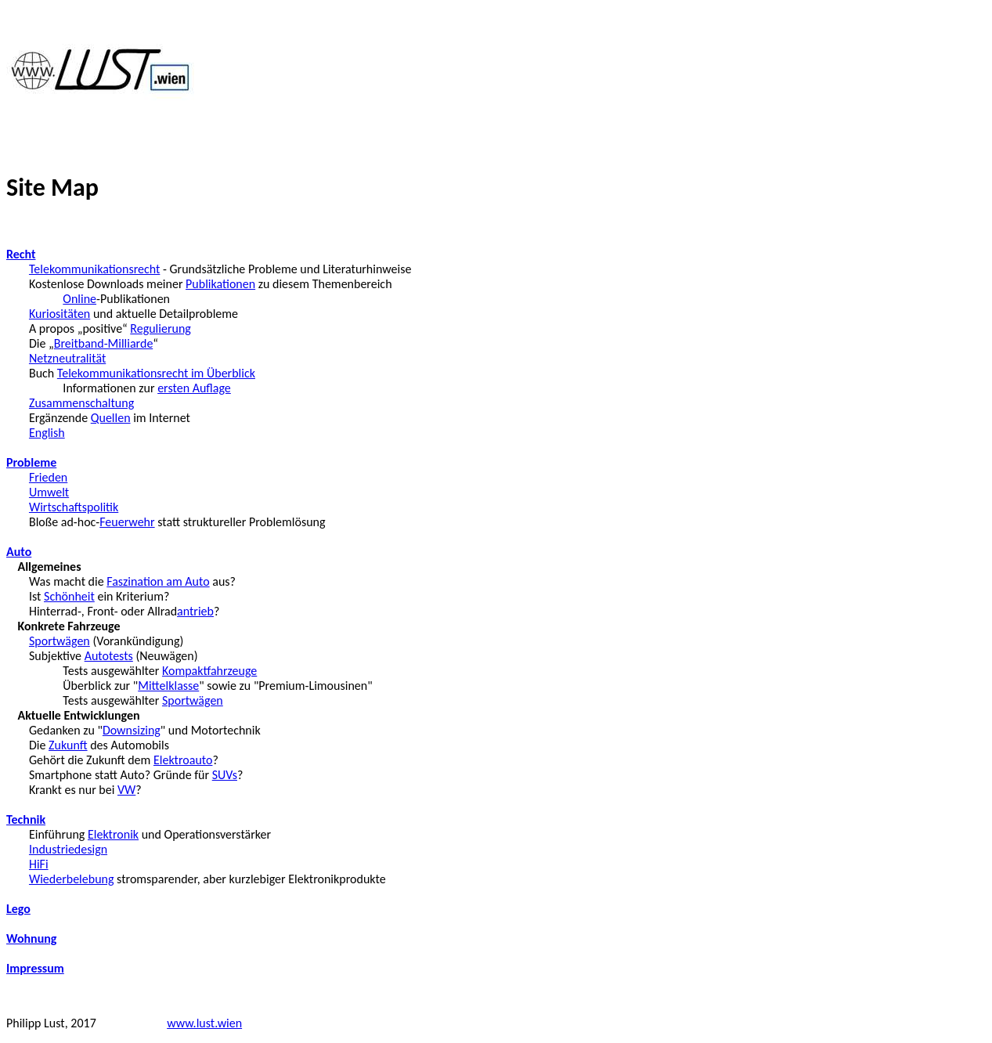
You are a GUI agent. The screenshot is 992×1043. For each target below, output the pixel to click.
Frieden (48, 477)
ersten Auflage (194, 388)
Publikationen (220, 283)
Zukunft (68, 745)
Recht (21, 254)
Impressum (35, 968)
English (47, 432)
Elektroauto (182, 759)
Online (79, 298)
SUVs (224, 774)
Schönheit (69, 596)
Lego (18, 908)
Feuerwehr (126, 521)
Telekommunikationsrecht (94, 269)
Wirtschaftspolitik (73, 507)
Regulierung (160, 328)
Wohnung (31, 938)
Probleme (31, 462)
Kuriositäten (59, 313)
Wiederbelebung (71, 879)
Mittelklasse (168, 685)
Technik (25, 819)
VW (126, 789)
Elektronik (113, 834)
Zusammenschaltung (81, 402)
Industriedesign (68, 849)
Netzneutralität (67, 358)
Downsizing (132, 730)
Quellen (111, 417)
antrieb (195, 611)
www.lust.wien (204, 1023)
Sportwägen (59, 640)
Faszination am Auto (157, 581)
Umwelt (49, 492)
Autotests (109, 655)
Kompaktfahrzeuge (209, 670)
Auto (18, 551)
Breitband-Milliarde (103, 343)
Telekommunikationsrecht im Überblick (156, 373)
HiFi (39, 864)
